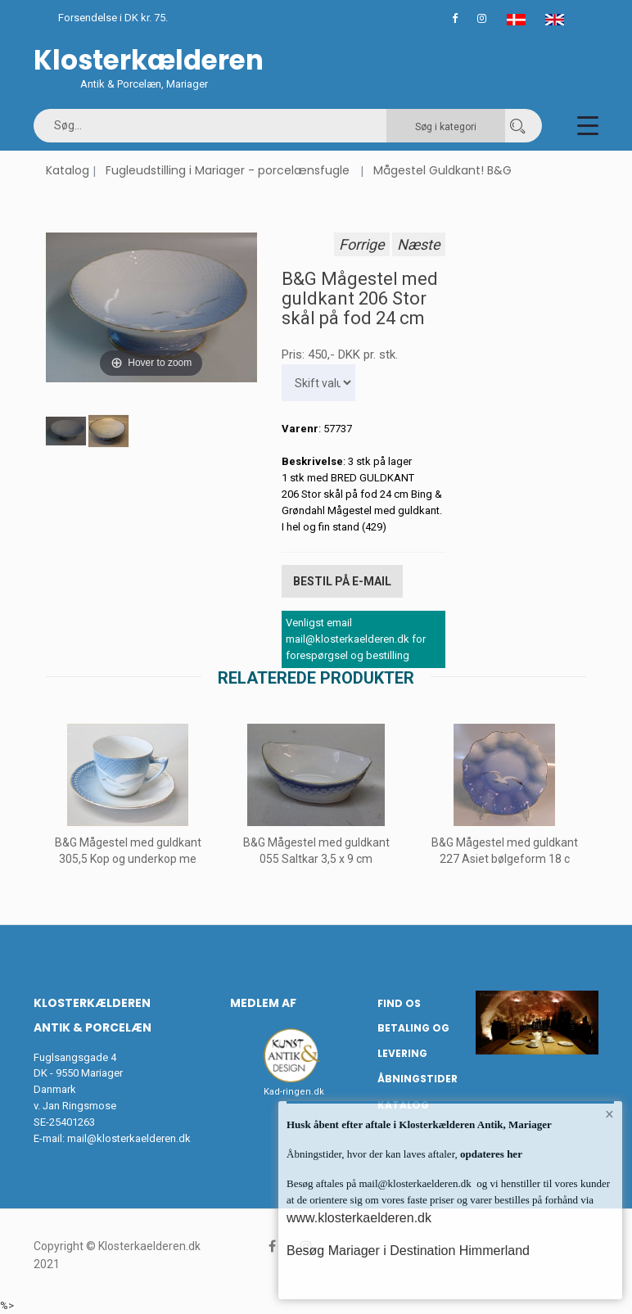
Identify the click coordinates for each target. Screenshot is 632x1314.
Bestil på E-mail (342, 581)
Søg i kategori (445, 127)
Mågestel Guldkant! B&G (442, 170)
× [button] (609, 1114)
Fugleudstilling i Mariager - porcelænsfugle (228, 170)
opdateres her (490, 1154)
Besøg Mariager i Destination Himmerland (408, 1251)
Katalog (67, 170)
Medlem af (263, 1002)
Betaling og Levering (413, 1040)
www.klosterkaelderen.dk (359, 1218)
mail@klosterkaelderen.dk (129, 1138)
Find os (399, 1002)
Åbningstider (417, 1079)
